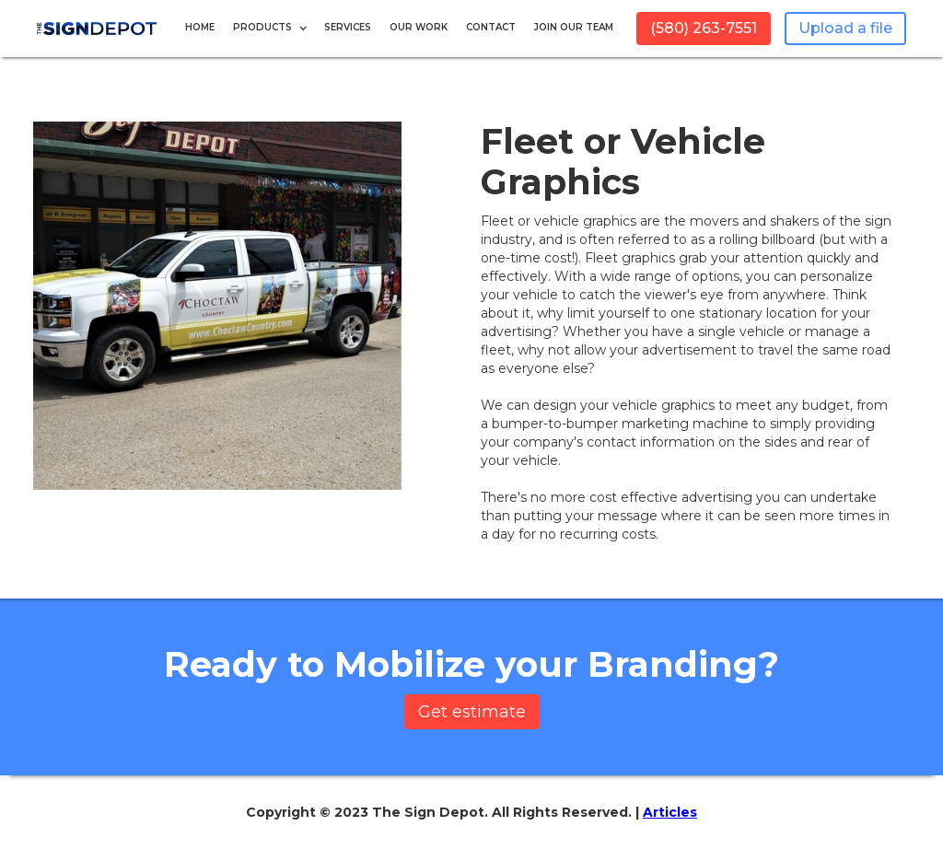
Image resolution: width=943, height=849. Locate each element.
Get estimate (472, 712)
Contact (491, 27)
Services (347, 27)
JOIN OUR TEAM (573, 27)
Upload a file (845, 28)
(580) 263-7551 (703, 28)
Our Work (419, 27)
